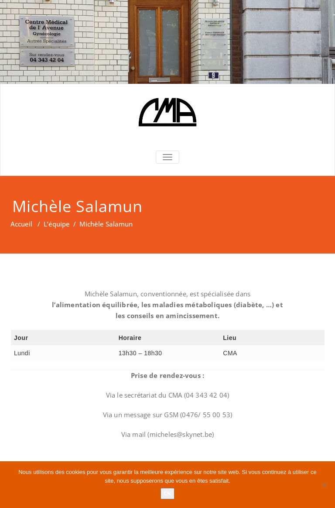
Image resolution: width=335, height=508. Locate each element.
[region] (167, 42)
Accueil (21, 224)
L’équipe (57, 224)
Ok (167, 493)
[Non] (324, 485)
